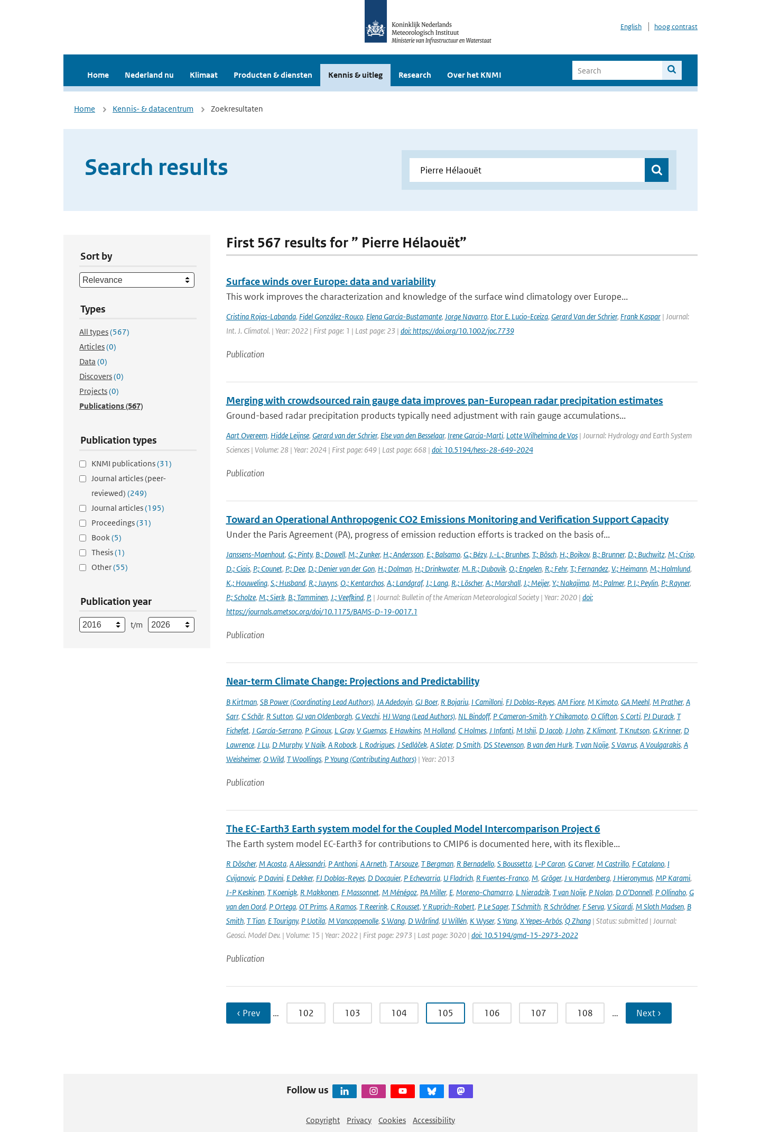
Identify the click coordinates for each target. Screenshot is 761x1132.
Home (98, 75)
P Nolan (600, 892)
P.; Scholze (241, 597)
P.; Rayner (675, 583)
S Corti (630, 716)
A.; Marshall (503, 583)
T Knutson (634, 730)
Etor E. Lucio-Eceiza (519, 316)
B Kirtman (241, 702)
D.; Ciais (238, 569)
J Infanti (501, 730)
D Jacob (550, 730)
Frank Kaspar (640, 316)
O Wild (273, 759)
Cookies (392, 1120)
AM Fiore (571, 702)
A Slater (441, 745)
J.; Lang (437, 583)
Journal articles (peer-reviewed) (128, 485)
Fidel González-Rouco (331, 316)
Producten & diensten (273, 75)
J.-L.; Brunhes (509, 554)
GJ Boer (426, 702)
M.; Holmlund (670, 569)
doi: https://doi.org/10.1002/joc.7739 (457, 331)
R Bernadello (475, 864)
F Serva (593, 906)
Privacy (359, 1120)
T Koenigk (282, 892)
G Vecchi (367, 716)
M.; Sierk (272, 597)
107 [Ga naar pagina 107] (538, 1013)
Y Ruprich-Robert (449, 906)
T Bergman (437, 864)
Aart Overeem (246, 435)
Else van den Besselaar (412, 435)
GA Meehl (635, 702)
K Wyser (482, 921)
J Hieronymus (633, 878)
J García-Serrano (277, 730)
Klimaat (204, 75)
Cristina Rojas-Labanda (261, 316)
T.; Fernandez (589, 569)
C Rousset (405, 906)
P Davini (270, 878)
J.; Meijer (536, 583)
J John (574, 730)
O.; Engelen (525, 569)
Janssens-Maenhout (255, 554)
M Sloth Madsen (660, 906)
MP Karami (673, 878)
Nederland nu (149, 75)
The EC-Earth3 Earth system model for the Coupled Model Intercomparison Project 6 (413, 829)
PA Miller (433, 892)
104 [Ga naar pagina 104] (399, 1013)
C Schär (252, 716)
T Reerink (373, 906)
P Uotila (313, 921)
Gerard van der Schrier (344, 435)
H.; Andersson (403, 554)
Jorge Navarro (466, 316)
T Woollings (304, 759)
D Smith (468, 745)
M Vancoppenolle (353, 921)
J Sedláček (412, 745)
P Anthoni (342, 864)
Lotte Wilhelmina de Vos (542, 435)
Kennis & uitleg (355, 75)
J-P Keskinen (245, 892)
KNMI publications (131, 463)
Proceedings (121, 523)
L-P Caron (550, 864)
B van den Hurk (549, 745)
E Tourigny (283, 921)
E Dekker (299, 878)
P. (369, 597)
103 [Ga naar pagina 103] (352, 1013)
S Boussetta (514, 864)
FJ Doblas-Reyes (530, 702)
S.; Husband (288, 583)
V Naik (315, 745)
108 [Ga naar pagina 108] (585, 1013)
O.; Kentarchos (362, 583)
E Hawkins (405, 730)
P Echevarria (422, 878)
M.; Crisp (681, 554)
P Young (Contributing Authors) (370, 759)
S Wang (393, 921)
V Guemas (371, 730)
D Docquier (384, 878)
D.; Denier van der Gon (341, 569)
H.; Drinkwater (437, 569)
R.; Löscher (466, 583)
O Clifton (604, 716)
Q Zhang (578, 921)
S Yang (507, 921)
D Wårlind (423, 921)
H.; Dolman (395, 569)
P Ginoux (318, 730)
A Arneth (373, 864)
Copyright (323, 1120)
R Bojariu (454, 702)
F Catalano (648, 864)
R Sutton (279, 716)
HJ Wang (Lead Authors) (419, 716)
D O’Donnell (634, 892)
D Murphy (287, 745)
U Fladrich (458, 878)
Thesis (108, 552)
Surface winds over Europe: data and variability (330, 281)
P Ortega (282, 906)
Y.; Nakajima (570, 583)
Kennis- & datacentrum (153, 109)
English (631, 26)
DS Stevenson (504, 745)
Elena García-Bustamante (404, 316)
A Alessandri (307, 864)
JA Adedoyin (394, 702)
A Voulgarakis (660, 745)
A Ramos (343, 906)
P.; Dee (295, 569)
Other (109, 567)
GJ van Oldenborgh (324, 716)
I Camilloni (487, 702)
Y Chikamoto (569, 716)
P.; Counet (267, 569)
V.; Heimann (629, 569)
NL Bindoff (474, 716)
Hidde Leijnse (290, 435)
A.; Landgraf (405, 583)
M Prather (668, 702)
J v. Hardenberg (587, 878)
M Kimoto (603, 702)
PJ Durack (659, 716)
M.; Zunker (364, 554)
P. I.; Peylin (642, 583)
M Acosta (272, 864)
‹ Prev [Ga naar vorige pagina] (248, 1013)
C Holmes (472, 730)
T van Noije (592, 745)
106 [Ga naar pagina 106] (492, 1013)
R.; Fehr (556, 569)
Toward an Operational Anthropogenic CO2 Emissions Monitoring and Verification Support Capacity (447, 519)
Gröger (551, 878)
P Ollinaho (670, 892)
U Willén (454, 921)
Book (106, 537)
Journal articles (127, 508)
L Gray (344, 730)
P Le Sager (493, 906)
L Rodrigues (376, 745)
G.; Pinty (300, 554)
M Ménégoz (399, 892)
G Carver (580, 864)
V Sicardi (620, 906)
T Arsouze (403, 864)
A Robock (342, 745)
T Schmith (526, 906)
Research (414, 75)
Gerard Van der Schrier (584, 316)
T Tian (256, 921)
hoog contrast (676, 26)
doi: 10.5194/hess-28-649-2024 (482, 450)
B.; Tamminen (308, 597)
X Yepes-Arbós (541, 921)
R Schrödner (561, 906)
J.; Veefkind (347, 597)
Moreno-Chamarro (484, 892)
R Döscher (241, 864)
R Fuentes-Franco (502, 878)
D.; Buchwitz (646, 554)
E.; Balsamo (443, 554)
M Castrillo (613, 864)
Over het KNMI (474, 75)
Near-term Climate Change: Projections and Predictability (352, 681)
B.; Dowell (330, 554)
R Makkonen (319, 892)
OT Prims (313, 906)
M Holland (439, 730)
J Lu (263, 745)
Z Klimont (601, 730)
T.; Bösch (544, 554)
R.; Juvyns (323, 583)
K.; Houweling (246, 583)
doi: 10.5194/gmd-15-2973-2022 (524, 935)
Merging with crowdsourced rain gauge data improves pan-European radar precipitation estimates (444, 400)
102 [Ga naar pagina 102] (306, 1013)
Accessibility (434, 1120)
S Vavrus (624, 745)
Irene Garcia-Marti (475, 435)
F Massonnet (360, 892)
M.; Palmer (608, 583)
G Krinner (667, 730)
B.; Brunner (608, 554)
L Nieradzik (533, 892)
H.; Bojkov (574, 554)
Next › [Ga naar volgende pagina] (648, 1013)
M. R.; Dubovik (484, 569)
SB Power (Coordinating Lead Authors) (317, 702)
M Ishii (526, 730)
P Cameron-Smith (519, 716)
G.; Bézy (474, 554)
